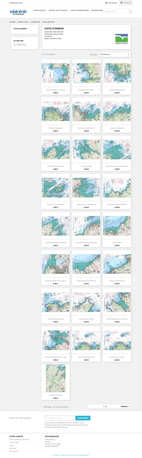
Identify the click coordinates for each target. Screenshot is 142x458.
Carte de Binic (117, 242)
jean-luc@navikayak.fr (53, 445)
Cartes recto (39, 10)
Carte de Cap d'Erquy (117, 281)
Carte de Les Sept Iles (86, 357)
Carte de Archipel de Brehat (55, 242)
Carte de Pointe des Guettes (55, 281)
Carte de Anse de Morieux (86, 281)
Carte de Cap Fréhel (86, 319)
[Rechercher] (119, 11)
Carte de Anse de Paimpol (86, 204)
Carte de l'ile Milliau (86, 90)
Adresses (12, 448)
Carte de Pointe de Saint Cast (56, 357)
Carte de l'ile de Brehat (55, 204)
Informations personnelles (19, 439)
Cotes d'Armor (20, 28)
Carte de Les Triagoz (117, 357)
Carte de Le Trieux (55, 395)
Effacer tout (20, 44)
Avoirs (11, 445)
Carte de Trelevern (117, 128)
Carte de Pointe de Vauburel (86, 242)
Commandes (14, 442)
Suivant (125, 406)
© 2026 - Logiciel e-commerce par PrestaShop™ (71, 455)
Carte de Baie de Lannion (55, 90)
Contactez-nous (16, 3)
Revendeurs (97, 10)
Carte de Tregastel (55, 128)
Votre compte (16, 436)
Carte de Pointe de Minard (117, 204)
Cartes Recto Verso (58, 10)
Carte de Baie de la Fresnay (117, 319)
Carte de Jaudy (86, 166)
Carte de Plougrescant (55, 166)
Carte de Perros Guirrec (86, 128)
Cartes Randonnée (79, 10)
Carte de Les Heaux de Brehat (117, 166)
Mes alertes (13, 451)
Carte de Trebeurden (117, 90)
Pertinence (115, 54)
